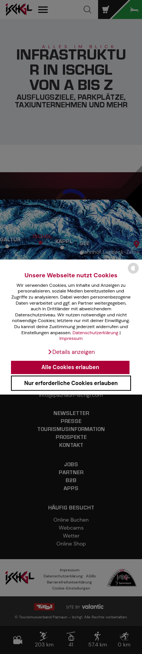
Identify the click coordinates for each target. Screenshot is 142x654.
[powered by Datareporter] (133, 273)
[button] (71, 352)
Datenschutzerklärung (95, 333)
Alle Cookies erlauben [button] (70, 367)
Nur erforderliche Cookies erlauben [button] (71, 383)
